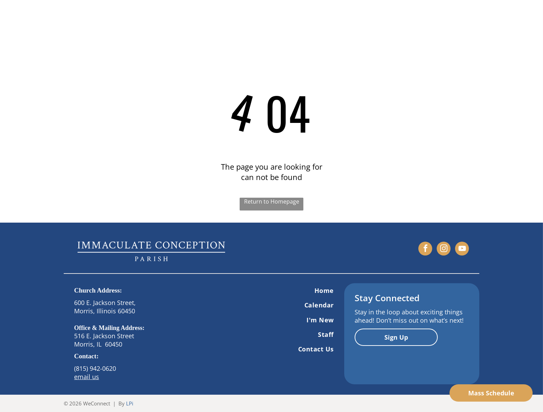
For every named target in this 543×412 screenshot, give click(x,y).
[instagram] (444, 249)
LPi (129, 403)
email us (86, 377)
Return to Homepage (271, 201)
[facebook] (425, 249)
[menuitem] (277, 290)
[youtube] (462, 249)
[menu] (528, 18)
